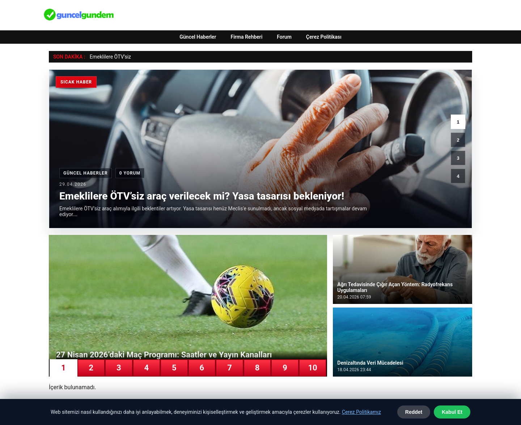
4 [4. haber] (458, 176)
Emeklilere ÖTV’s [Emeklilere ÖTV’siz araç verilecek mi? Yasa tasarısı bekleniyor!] (108, 57)
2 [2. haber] (458, 140)
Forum (284, 37)
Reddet (413, 412)
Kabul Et (452, 412)
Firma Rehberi (246, 37)
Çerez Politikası (324, 37)
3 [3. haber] (458, 158)
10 (312, 367)
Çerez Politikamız (361, 412)
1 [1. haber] (458, 122)
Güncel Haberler (197, 37)
